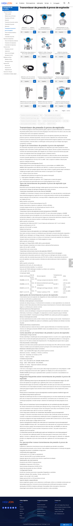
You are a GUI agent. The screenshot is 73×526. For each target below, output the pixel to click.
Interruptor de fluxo (9, 61)
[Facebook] (3, 508)
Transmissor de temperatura (10, 42)
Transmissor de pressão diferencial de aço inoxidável (52, 118)
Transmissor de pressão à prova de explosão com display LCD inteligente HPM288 (62, 102)
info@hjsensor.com (60, 513)
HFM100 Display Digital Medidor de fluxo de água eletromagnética (28, 53)
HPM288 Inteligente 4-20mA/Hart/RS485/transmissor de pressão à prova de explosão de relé (45, 28)
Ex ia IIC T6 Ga (41, 123)
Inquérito (24, 32)
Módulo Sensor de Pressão (10, 16)
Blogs (21, 515)
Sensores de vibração (8, 71)
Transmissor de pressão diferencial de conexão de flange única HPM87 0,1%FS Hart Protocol (45, 77)
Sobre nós (22, 513)
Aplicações (40, 3)
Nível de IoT (7, 65)
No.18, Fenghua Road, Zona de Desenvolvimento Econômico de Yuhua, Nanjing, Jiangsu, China (63, 507)
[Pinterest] (16, 508)
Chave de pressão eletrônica (10, 32)
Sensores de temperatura (8, 38)
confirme (68, 110)
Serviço (47, 3)
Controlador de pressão (9, 36)
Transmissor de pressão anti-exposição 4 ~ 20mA (30, 120)
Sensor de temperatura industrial (11, 40)
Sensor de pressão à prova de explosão (52, 115)
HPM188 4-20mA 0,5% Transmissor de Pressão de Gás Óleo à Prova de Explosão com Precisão (45, 102)
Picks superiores (30, 3)
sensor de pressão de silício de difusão (28, 123)
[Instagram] (13, 508)
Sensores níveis (7, 47)
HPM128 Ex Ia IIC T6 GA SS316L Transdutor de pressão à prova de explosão (28, 77)
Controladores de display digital (10, 73)
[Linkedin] (6, 508)
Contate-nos (22, 517)
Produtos (21, 3)
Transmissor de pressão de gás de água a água (30, 118)
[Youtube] (11, 508)
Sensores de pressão (8, 11)
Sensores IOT (6, 63)
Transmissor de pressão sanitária (11, 22)
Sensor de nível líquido (9, 53)
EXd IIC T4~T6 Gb (51, 123)
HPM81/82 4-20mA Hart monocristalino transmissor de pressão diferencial (62, 53)
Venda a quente (8, 14)
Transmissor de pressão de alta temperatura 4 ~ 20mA (31, 115)
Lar (17, 3)
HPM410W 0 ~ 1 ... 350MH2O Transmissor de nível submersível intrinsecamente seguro (28, 28)
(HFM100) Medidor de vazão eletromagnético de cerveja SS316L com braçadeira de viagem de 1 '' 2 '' (62, 28)
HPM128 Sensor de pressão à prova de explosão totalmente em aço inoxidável (28, 102)
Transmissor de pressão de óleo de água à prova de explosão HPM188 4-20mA (62, 77)
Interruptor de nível (9, 55)
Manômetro (7, 34)
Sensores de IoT (40, 515)
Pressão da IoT (8, 67)
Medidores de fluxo (7, 57)
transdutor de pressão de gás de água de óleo (52, 120)
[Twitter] (8, 508)
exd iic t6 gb (65, 120)
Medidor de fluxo (8, 59)
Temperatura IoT (8, 69)
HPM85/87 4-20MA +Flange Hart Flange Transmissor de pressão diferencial (45, 53)
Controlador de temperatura (10, 44)
